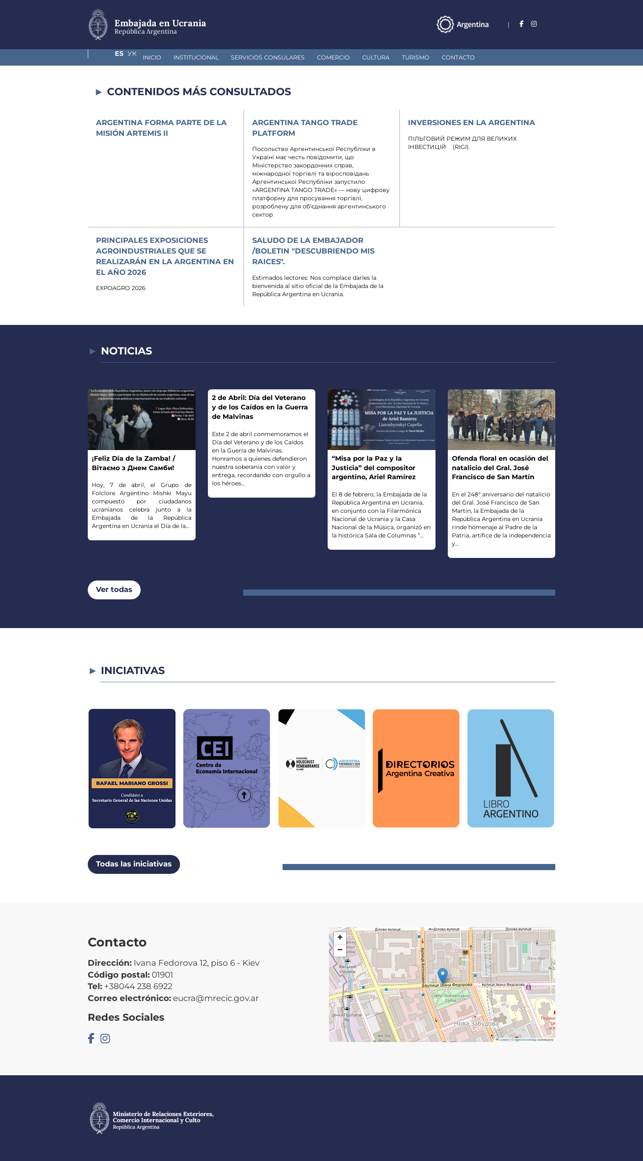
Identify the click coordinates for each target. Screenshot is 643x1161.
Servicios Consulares (225, 57)
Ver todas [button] (114, 589)
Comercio (290, 57)
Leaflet (502, 1040)
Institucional (153, 57)
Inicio (109, 57)
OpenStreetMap (525, 1040)
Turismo (373, 57)
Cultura (333, 57)
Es (534, 24)
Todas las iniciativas (134, 863)
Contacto (415, 57)
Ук (550, 24)
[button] (443, 976)
